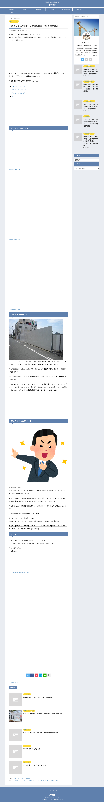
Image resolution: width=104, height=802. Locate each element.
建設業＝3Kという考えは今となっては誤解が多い (38, 697)
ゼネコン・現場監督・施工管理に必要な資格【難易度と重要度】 (42, 713)
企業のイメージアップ (19, 90)
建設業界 (25, 9)
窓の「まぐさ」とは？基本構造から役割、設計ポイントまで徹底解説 (90, 106)
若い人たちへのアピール (19, 93)
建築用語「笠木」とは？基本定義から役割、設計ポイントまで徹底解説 (90, 71)
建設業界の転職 (66, 9)
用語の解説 (11, 9)
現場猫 (52, 9)
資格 (12, 12)
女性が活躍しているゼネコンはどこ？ (34, 765)
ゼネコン (52, 5)
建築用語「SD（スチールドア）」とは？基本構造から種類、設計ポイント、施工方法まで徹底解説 (91, 141)
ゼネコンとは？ (39, 9)
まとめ (14, 96)
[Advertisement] (38, 55)
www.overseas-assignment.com (19, 572)
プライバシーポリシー (55, 790)
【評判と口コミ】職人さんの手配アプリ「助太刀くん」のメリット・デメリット (36, 780)
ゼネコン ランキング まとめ (31, 749)
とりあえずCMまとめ (18, 86)
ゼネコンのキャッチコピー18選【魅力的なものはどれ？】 (40, 732)
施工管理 (79, 9)
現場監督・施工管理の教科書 (52, 797)
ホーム (45, 790)
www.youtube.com (14, 169)
